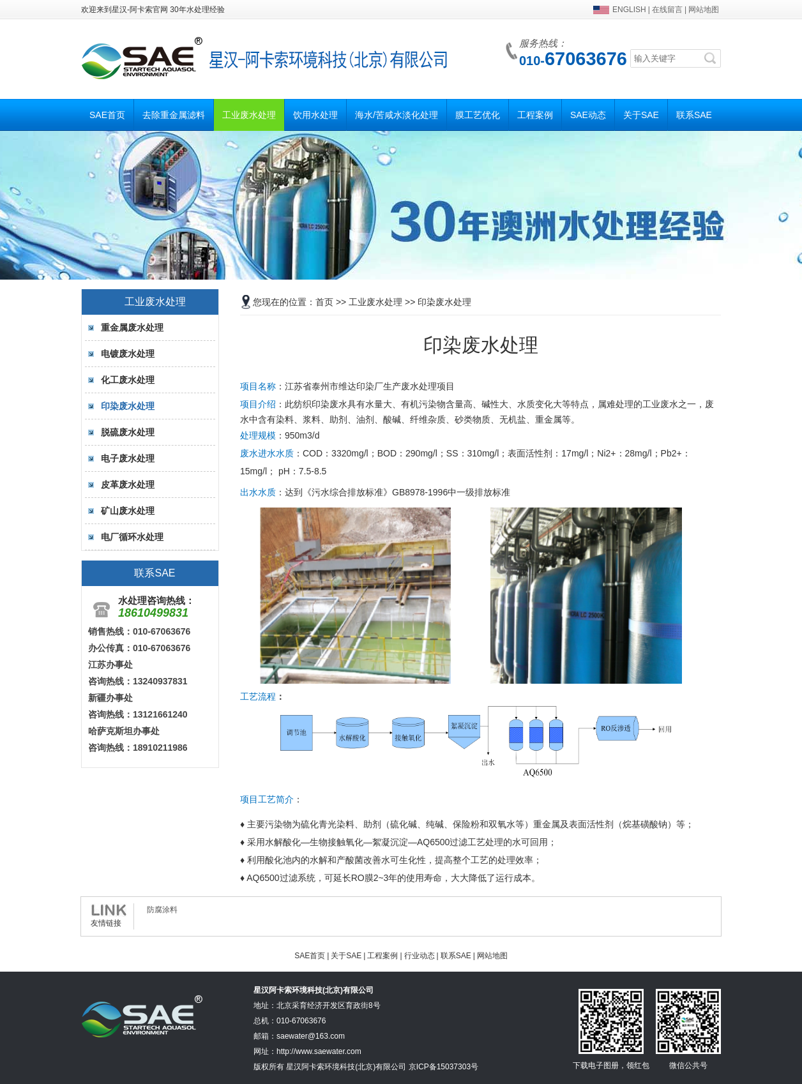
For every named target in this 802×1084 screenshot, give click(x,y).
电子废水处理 (128, 458)
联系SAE (694, 115)
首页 (324, 302)
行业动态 (419, 955)
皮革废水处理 (128, 484)
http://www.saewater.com (318, 1051)
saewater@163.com (310, 1036)
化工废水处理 (128, 380)
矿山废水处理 (128, 511)
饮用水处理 (315, 115)
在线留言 (667, 9)
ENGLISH (629, 9)
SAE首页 (107, 115)
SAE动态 (588, 115)
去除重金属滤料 (173, 115)
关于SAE (641, 115)
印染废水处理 (128, 406)
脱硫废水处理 (128, 432)
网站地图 (703, 9)
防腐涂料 (162, 909)
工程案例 (535, 115)
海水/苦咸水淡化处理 (396, 115)
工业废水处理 (249, 115)
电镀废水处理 (128, 354)
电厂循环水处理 (132, 537)
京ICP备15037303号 (443, 1066)
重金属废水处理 (132, 327)
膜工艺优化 (477, 115)
